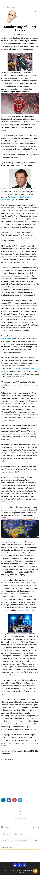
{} (25, 840)
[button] (3, 800)
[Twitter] (20, 865)
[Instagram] (24, 865)
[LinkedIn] (15, 865)
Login (36, 827)
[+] (27, 840)
